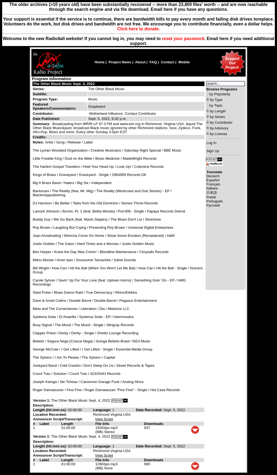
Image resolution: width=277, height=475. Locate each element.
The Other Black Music (106, 89)
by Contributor (221, 122)
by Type (216, 100)
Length (67, 424)
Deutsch (213, 176)
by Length (218, 111)
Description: (43, 405)
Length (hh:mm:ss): (50, 410)
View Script (104, 419)
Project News (119, 62)
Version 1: (41, 400)
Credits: (40, 137)
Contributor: (43, 114)
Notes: (39, 142)
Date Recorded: (149, 410)
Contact (167, 62)
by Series (217, 117)
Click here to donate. (138, 29)
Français (213, 184)
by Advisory (219, 128)
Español (212, 180)
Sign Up (212, 151)
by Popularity (219, 94)
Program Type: (45, 99)
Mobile (184, 62)
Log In (211, 143)
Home (99, 62)
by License (218, 134)
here (224, 38)
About (140, 62)
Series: (39, 89)
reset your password (183, 38)
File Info (102, 424)
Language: (102, 410)
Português (214, 201)
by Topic (216, 105)
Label (44, 424)
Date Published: (46, 119)
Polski (211, 197)
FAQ (153, 62)
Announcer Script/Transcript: (58, 419)
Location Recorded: (50, 414)
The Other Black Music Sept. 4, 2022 (64, 84)
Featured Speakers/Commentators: (54, 106)
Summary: (42, 124)
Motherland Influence (106, 114)
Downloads (153, 424)
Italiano (212, 188)
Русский (213, 205)
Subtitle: (40, 94)
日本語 (211, 193)
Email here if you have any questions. (189, 9)
